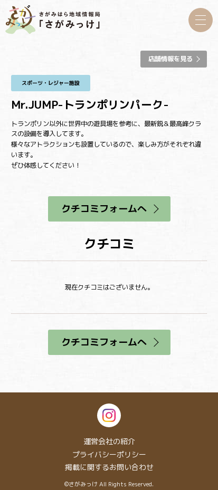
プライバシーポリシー (109, 454)
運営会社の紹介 (109, 441)
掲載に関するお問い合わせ (109, 467)
